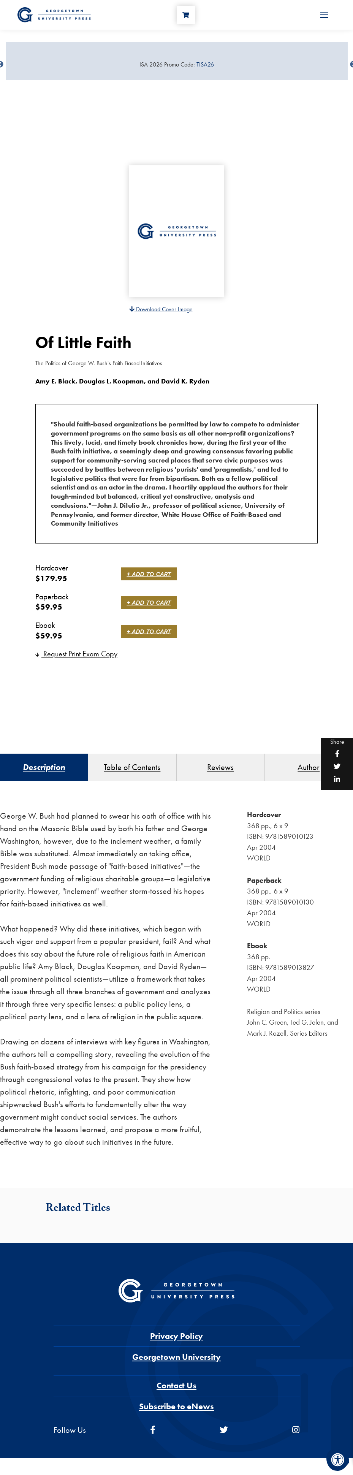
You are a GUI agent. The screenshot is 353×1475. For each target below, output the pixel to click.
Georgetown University (176, 1361)
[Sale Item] (177, 64)
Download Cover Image (161, 309)
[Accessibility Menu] (337, 1459)
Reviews (220, 769)
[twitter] (224, 1434)
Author (309, 769)
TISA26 (205, 64)
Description (44, 769)
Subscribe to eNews (176, 1410)
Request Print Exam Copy (76, 654)
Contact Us (176, 1389)
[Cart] (188, 17)
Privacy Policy (176, 1340)
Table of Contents (132, 769)
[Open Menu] (324, 17)
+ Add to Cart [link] (150, 573)
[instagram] (295, 1434)
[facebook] (152, 1434)
